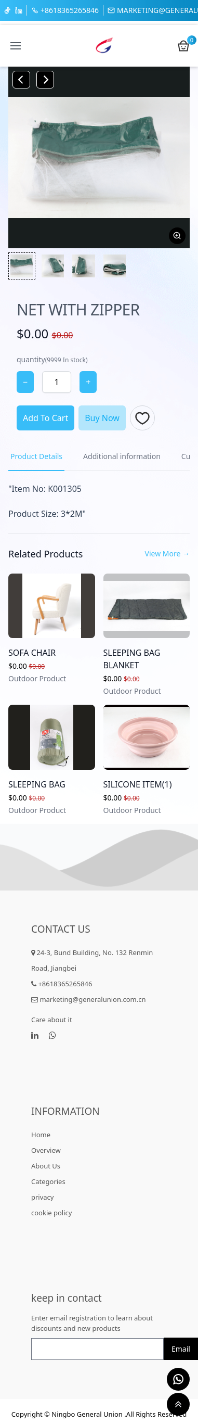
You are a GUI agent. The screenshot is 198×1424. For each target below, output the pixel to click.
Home (40, 1134)
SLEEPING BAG (36, 784)
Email (180, 1349)
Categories (48, 1181)
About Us (45, 1166)
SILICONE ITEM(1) (137, 784)
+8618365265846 (65, 10)
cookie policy (51, 1212)
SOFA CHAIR (32, 652)
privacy (42, 1197)
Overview (46, 1150)
